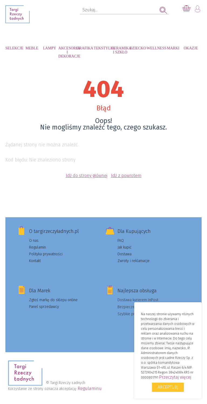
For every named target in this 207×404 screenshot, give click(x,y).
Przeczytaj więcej (175, 377)
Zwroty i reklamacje (134, 261)
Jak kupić (125, 247)
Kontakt (35, 261)
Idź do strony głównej (86, 175)
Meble (32, 48)
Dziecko (138, 48)
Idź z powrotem (126, 175)
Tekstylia (103, 48)
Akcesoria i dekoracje (67, 51)
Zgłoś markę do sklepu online (53, 300)
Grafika (85, 48)
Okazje (191, 48)
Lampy (49, 48)
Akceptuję (168, 387)
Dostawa (125, 254)
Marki (173, 48)
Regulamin (37, 247)
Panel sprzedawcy (44, 306)
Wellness (155, 48)
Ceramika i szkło (120, 50)
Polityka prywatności (46, 254)
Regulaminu (90, 388)
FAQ (121, 240)
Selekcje (14, 48)
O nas (34, 240)
